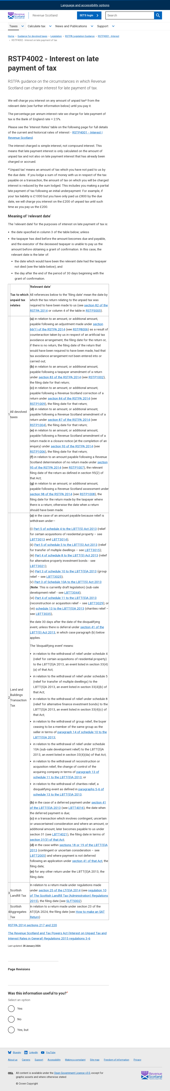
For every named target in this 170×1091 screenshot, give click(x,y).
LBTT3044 (71, 592)
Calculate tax (36, 26)
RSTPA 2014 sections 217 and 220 (32, 925)
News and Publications (71, 26)
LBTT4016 (76, 808)
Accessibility (54, 1059)
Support (102, 26)
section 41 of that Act (87, 861)
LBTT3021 (37, 566)
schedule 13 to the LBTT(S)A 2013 (60, 608)
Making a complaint (75, 1059)
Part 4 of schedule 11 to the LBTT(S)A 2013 (66, 598)
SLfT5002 (73, 901)
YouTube (50, 1052)
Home (11, 36)
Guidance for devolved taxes (32, 36)
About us (12, 1059)
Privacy (137, 1059)
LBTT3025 (53, 577)
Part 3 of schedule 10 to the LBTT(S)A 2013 (66, 571)
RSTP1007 (76, 467)
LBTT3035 (43, 614)
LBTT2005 (37, 856)
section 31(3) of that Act (47, 840)
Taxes (13, 26)
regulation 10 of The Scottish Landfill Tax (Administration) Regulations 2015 (69, 895)
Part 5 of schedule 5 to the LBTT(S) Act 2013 (65, 545)
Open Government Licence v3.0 (72, 1073)
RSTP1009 (37, 404)
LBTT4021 (59, 834)
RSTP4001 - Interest (108, 36)
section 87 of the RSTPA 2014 (69, 420)
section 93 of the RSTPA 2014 (72, 446)
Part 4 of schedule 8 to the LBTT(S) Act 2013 (66, 555)
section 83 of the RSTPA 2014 (60, 377)
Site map (94, 1059)
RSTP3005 (93, 311)
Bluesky (17, 1052)
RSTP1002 (96, 377)
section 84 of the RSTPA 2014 (69, 398)
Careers (26, 1059)
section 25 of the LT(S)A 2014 (60, 890)
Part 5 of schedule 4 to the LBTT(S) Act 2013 (65, 529)
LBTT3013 (37, 539)
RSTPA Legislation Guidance (80, 36)
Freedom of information (116, 1059)
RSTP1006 (37, 452)
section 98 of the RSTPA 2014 (51, 494)
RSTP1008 (87, 494)
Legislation (56, 36)
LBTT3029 (95, 603)
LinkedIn (33, 1052)
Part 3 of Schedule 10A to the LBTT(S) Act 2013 (68, 582)
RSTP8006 (80, 329)
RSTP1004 (37, 425)
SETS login (90, 15)
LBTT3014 (59, 539)
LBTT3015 (92, 550)
